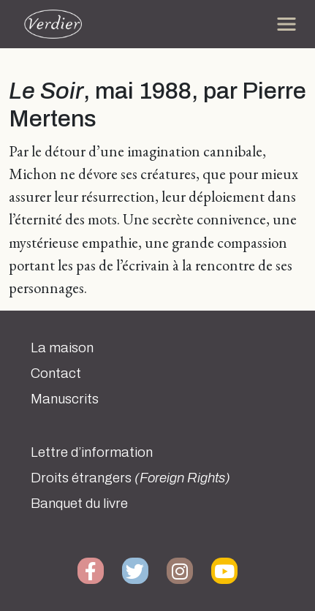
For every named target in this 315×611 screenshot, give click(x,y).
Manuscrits (65, 399)
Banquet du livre (79, 503)
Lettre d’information (92, 452)
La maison (62, 348)
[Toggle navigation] (286, 24)
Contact (56, 373)
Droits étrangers (130, 478)
